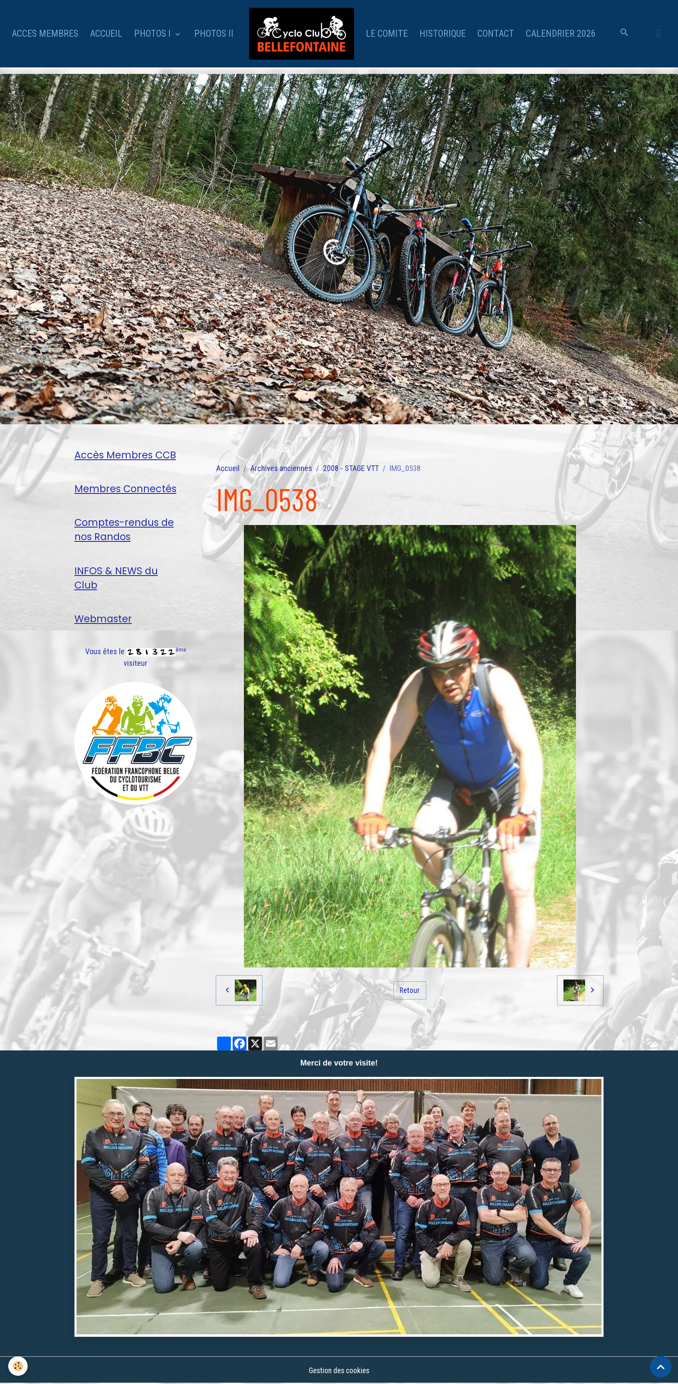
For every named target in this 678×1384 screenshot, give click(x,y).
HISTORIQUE (442, 33)
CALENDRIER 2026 (561, 33)
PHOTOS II (213, 33)
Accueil (228, 468)
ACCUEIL (106, 33)
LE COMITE (387, 33)
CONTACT (495, 33)
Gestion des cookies (339, 1370)
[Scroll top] (661, 1367)
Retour (410, 990)
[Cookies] (18, 1366)
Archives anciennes (281, 468)
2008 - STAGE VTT (351, 468)
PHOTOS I (153, 33)
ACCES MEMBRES (45, 33)
